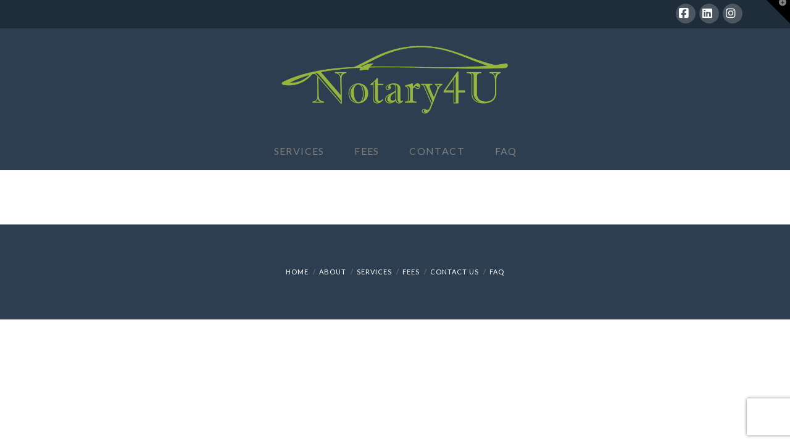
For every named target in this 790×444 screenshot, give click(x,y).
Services (374, 272)
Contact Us (454, 272)
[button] (778, 11)
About (332, 272)
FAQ (496, 272)
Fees (411, 272)
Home (297, 272)
